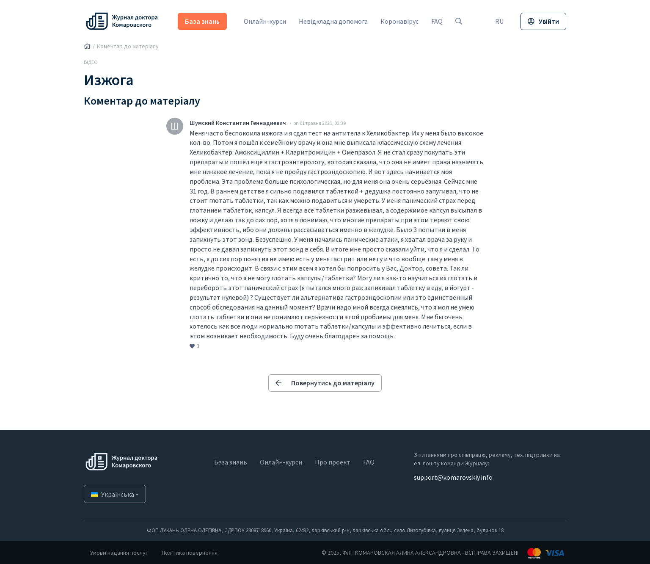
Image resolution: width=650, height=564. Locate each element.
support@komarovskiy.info (453, 477)
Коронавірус (400, 21)
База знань (202, 21)
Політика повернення (190, 553)
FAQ (437, 21)
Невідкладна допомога (333, 21)
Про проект (332, 462)
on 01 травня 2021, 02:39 (319, 123)
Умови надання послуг (119, 553)
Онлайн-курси (265, 21)
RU (499, 21)
